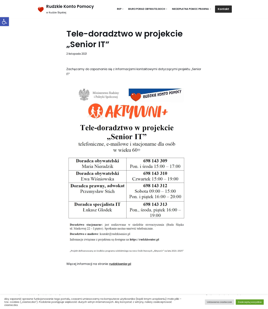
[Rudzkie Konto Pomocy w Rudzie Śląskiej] (65, 9)
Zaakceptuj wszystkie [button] (250, 302)
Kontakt (223, 9)
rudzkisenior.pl (120, 264)
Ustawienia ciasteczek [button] (219, 302)
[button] (4, 21)
